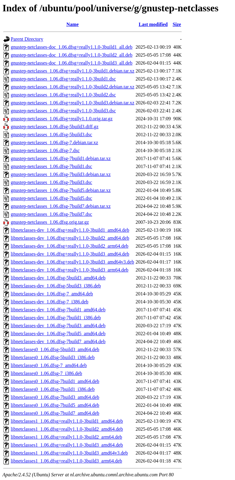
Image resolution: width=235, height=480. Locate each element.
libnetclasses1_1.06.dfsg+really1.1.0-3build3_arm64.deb (66, 460)
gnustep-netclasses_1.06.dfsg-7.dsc (45, 150)
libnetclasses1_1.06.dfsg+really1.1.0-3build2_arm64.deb (66, 437)
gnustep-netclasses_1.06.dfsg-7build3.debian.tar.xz (61, 174)
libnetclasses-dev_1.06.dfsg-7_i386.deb (49, 301)
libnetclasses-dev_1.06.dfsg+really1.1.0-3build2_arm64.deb (70, 246)
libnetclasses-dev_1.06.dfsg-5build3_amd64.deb (58, 277)
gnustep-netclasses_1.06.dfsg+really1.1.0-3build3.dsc (63, 110)
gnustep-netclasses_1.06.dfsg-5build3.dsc (51, 134)
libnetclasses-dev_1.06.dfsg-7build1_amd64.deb (58, 309)
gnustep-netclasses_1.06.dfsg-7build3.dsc (51, 182)
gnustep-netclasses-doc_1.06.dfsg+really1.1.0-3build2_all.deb (71, 55)
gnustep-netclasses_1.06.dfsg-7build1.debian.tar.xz (61, 158)
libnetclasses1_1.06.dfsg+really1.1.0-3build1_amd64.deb (67, 421)
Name (72, 24)
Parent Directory (27, 39)
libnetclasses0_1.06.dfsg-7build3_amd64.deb (55, 397)
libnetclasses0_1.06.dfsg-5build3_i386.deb (53, 357)
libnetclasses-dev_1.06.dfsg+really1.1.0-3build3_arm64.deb (70, 269)
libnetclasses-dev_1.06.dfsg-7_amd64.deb (52, 293)
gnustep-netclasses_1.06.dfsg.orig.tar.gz (50, 222)
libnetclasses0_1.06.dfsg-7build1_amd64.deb (55, 381)
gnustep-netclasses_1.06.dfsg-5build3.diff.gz (55, 126)
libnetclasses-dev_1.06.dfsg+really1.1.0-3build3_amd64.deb (70, 254)
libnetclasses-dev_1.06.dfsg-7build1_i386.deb (56, 317)
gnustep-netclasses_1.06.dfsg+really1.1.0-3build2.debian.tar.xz (72, 86)
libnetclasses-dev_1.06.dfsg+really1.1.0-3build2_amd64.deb (70, 238)
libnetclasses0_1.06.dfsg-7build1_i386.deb (53, 389)
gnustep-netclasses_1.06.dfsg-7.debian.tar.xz (54, 142)
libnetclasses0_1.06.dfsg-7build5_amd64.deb (55, 405)
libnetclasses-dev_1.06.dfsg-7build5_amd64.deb (58, 333)
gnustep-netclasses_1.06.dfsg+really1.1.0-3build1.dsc (63, 78)
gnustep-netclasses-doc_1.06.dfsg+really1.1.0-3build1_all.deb (71, 47)
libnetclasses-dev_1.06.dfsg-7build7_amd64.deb (58, 341)
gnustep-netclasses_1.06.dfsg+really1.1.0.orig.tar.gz (62, 118)
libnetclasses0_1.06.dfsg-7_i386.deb (46, 373)
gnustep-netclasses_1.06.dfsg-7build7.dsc (51, 214)
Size (177, 24)
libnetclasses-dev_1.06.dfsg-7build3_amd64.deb (58, 325)
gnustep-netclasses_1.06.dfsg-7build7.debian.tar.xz (61, 206)
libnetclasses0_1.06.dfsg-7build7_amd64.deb (55, 413)
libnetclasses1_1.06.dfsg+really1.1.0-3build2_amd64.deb (67, 429)
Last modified (153, 24)
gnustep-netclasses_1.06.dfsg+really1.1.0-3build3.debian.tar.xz (72, 102)
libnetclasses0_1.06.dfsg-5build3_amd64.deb (55, 349)
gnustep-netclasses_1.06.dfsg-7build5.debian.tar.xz (61, 190)
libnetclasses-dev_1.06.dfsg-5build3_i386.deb (56, 285)
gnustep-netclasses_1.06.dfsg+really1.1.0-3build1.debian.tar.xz (72, 70)
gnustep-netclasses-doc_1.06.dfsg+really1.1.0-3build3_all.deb (71, 63)
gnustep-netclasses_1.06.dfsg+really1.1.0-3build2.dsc (63, 94)
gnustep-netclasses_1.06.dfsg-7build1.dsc (51, 166)
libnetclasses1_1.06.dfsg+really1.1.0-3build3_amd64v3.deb (69, 453)
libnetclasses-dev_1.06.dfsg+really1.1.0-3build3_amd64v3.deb (72, 261)
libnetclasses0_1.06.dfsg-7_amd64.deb (49, 365)
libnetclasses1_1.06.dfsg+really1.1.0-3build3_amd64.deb (67, 445)
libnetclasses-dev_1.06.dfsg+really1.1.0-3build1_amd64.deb (70, 230)
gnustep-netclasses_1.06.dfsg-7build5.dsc (51, 198)
